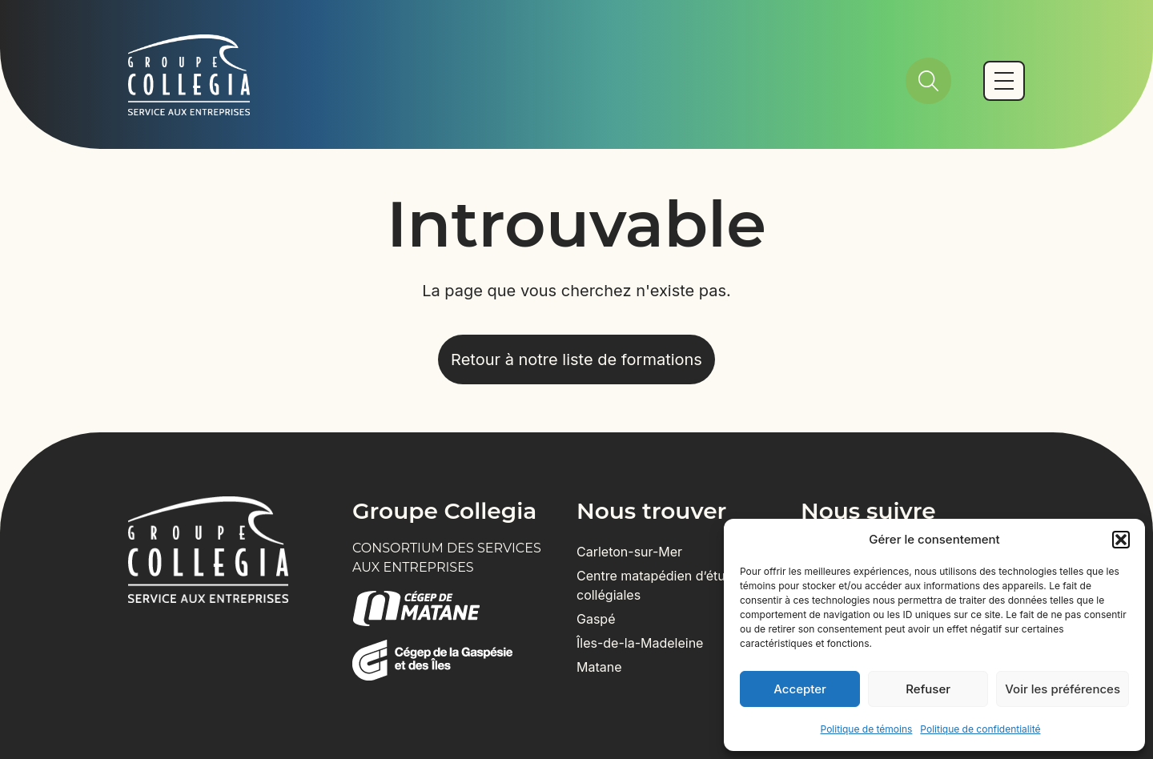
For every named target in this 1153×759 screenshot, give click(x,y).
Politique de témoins (867, 729)
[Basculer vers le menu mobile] (1004, 81)
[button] (1121, 540)
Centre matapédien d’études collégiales (661, 585)
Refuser (928, 689)
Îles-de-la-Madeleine (639, 643)
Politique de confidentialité (980, 729)
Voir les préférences (1062, 689)
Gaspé (596, 619)
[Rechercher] (928, 81)
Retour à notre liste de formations (576, 359)
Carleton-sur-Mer (629, 552)
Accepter (799, 689)
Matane (599, 667)
